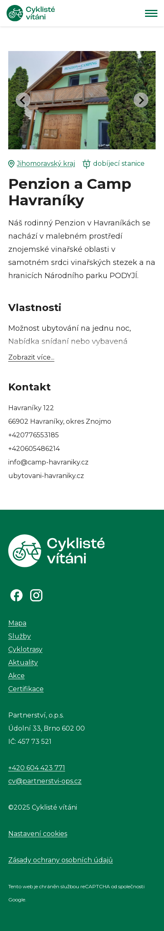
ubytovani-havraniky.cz (46, 476)
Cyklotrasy (25, 649)
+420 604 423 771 (36, 768)
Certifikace (26, 689)
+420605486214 (34, 449)
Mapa (17, 623)
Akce (16, 676)
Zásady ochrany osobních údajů (60, 860)
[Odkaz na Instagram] (36, 595)
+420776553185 (33, 435)
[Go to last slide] (23, 100)
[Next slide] (141, 100)
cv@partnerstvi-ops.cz (45, 781)
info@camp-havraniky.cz (48, 462)
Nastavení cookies (37, 834)
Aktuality (23, 662)
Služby (19, 636)
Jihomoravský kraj (41, 164)
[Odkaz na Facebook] (16, 595)
